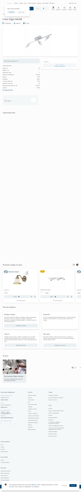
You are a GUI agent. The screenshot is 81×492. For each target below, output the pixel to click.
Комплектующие (32, 433)
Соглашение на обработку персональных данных (54, 426)
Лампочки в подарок (53, 398)
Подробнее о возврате (22, 329)
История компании (52, 421)
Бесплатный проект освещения (55, 401)
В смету (30, 26)
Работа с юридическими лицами (55, 414)
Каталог (16, 3)
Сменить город (21, 12)
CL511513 (8, 293)
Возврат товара (6, 455)
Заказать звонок (6, 403)
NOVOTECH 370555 (47, 293)
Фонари (30, 428)
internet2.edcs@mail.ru (8, 408)
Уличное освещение (33, 417)
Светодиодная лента (33, 423)
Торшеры (31, 410)
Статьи (4, 463)
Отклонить (64, 485)
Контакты (52, 3)
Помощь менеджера (58, 69)
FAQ (4, 448)
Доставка (5, 452)
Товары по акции (33, 398)
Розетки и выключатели (34, 419)
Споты (30, 414)
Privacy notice (75, 367)
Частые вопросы (32, 3)
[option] (40, 44)
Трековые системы (33, 412)
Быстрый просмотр (23, 304)
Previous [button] (72, 268)
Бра (29, 405)
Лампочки (31, 430)
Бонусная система (52, 403)
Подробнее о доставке (59, 348)
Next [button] (75, 268)
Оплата (4, 450)
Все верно (11, 12)
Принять (73, 485)
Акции (21, 3)
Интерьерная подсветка (34, 421)
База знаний (45, 3)
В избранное (9, 26)
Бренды (39, 3)
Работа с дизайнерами (53, 416)
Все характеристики (10, 93)
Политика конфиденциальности (55, 429)
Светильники (32, 403)
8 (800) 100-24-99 (7, 401)
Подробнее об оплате (22, 348)
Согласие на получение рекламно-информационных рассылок (56, 432)
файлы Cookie (36, 484)
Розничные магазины (8, 474)
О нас (25, 3)
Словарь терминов (7, 465)
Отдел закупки (6, 479)
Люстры (31, 401)
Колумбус (9, 3)
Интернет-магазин (7, 476)
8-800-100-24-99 (72, 3)
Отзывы (50, 412)
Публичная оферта (52, 435)
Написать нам (6, 410)
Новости (50, 418)
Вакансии (50, 423)
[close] (80, 367)
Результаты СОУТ (52, 439)
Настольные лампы (33, 408)
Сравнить (20, 26)
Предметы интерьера (33, 426)
